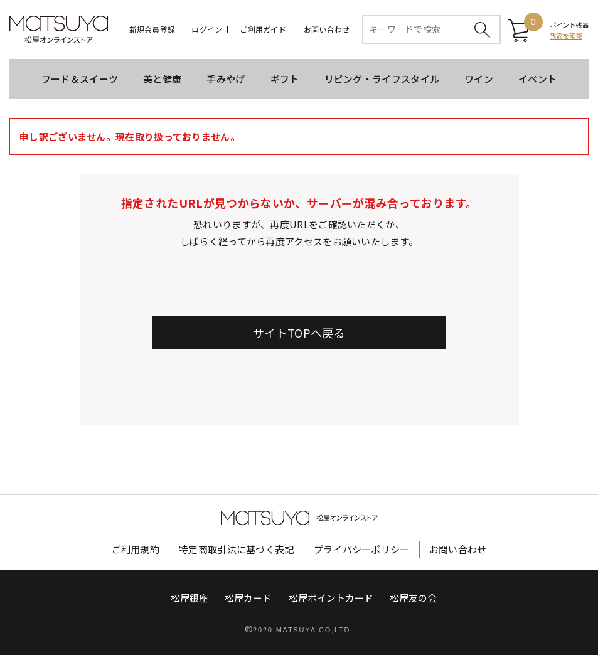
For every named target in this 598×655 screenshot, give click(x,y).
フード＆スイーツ (79, 78)
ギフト (284, 78)
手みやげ (225, 78)
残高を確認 (566, 35)
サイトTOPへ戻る (299, 332)
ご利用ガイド (263, 29)
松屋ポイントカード (331, 597)
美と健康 (162, 78)
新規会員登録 (152, 29)
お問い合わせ (327, 29)
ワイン (478, 78)
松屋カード (248, 597)
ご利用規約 (136, 548)
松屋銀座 (189, 597)
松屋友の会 (413, 597)
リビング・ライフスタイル (382, 78)
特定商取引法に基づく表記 (236, 548)
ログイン (206, 29)
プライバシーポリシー (362, 548)
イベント (537, 78)
